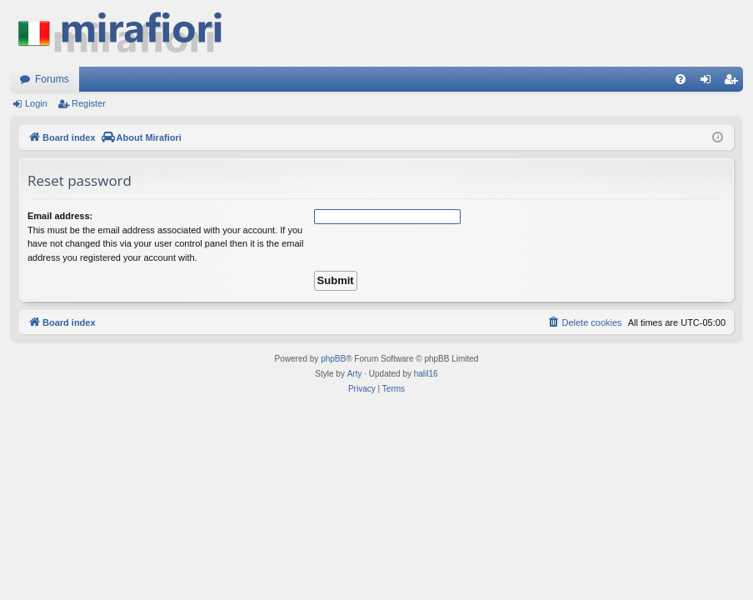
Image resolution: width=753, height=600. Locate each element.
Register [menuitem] (734, 82)
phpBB (333, 358)
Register (89, 103)
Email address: (59, 216)
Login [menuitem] (709, 82)
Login (36, 103)
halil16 (426, 373)
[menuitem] (680, 79)
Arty (354, 373)
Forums (52, 79)
